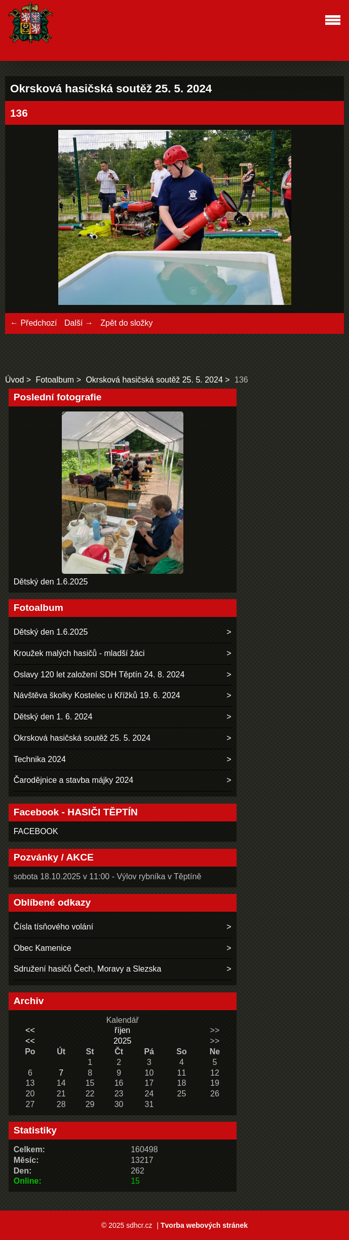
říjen (122, 1030)
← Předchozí (33, 323)
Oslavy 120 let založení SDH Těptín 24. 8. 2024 (99, 674)
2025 (122, 1041)
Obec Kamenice (42, 948)
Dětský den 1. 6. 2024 (53, 716)
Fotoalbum (55, 379)
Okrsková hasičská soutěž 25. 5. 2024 (154, 379)
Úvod (14, 379)
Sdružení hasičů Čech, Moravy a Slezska (88, 969)
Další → (78, 323)
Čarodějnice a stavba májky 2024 (74, 780)
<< (30, 1030)
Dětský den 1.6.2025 (51, 581)
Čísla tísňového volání (53, 926)
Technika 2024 (40, 759)
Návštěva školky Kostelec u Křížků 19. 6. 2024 (97, 695)
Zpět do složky (126, 323)
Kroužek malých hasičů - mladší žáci (79, 653)
